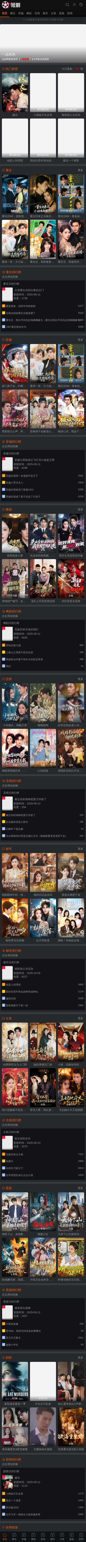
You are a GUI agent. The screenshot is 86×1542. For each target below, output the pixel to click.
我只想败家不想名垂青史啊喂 (15, 1109)
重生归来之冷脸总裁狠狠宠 (43, 216)
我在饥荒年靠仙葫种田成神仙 (43, 160)
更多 (80, 170)
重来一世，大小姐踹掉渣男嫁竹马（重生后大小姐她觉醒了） (15, 261)
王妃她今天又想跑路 (71, 1109)
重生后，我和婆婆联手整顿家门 (43, 261)
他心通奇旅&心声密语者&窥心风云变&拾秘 (71, 1403)
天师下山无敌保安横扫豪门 (71, 1234)
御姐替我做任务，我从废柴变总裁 (15, 770)
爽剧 (29, 13)
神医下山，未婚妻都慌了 (15, 1234)
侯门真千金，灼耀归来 (15, 385)
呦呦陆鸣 (43, 725)
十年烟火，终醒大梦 (15, 725)
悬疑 (61, 13)
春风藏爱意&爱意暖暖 (15, 1449)
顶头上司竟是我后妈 (43, 601)
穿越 (21, 13)
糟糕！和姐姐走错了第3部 (71, 940)
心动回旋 (43, 770)
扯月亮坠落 (43, 940)
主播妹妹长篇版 (43, 1449)
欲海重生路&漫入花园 (71, 1449)
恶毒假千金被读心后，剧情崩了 (43, 431)
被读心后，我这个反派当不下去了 (71, 431)
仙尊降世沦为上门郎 (15, 1064)
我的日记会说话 (43, 894)
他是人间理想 (15, 160)
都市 (45, 13)
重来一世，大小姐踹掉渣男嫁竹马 (43, 385)
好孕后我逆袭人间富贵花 (71, 725)
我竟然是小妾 (15, 555)
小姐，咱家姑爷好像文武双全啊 (71, 1064)
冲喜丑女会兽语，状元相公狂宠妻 (43, 1279)
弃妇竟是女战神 (71, 601)
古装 (53, 13)
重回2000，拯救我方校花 (15, 216)
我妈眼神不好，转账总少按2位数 (15, 894)
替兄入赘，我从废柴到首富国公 (43, 1109)
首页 (4, 13)
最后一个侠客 (71, 160)
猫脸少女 (43, 1234)
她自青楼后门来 (43, 1064)
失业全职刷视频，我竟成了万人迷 (43, 555)
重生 (12, 13)
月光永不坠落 (43, 1403)
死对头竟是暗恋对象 (71, 555)
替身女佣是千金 (71, 894)
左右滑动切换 (10, 276)
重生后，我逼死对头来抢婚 (71, 261)
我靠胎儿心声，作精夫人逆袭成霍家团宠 (15, 431)
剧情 (70, 13)
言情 (37, 13)
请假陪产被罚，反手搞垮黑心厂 (15, 601)
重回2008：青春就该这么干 (71, 216)
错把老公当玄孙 (71, 114)
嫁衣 (15, 114)
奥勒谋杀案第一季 (15, 1403)
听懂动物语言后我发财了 (71, 1279)
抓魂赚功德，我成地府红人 (15, 1279)
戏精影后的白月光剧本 (71, 770)
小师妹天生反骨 (43, 114)
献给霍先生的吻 (15, 940)
